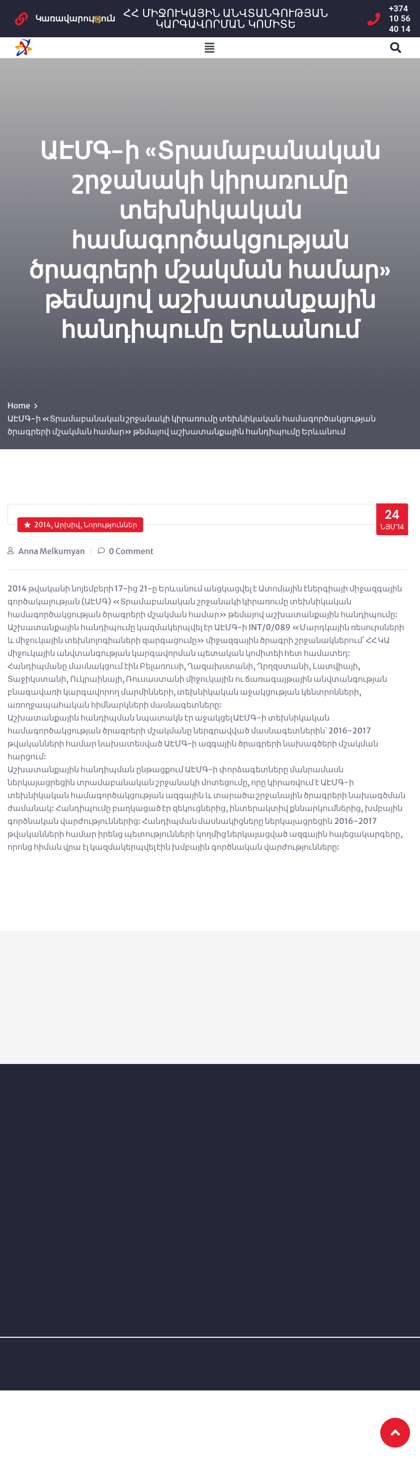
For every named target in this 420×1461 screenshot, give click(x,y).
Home (18, 405)
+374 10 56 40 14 (400, 18)
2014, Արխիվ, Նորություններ (80, 524)
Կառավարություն (75, 18)
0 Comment (131, 551)
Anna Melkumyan (51, 551)
